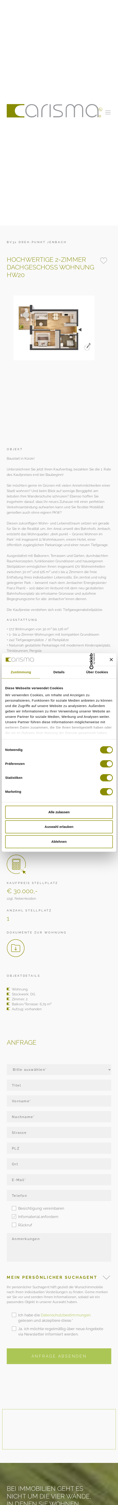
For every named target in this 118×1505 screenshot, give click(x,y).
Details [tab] (59, 672)
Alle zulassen (59, 812)
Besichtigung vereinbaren (41, 1208)
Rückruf (25, 1225)
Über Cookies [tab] (97, 672)
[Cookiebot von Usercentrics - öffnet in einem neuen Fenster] (82, 659)
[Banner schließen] (111, 659)
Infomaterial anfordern (38, 1216)
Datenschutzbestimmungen (66, 1315)
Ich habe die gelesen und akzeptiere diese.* (54, 1317)
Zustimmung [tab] (21, 672)
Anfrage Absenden (59, 1356)
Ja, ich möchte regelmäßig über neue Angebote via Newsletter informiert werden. (60, 1331)
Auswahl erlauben (59, 827)
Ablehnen (59, 841)
